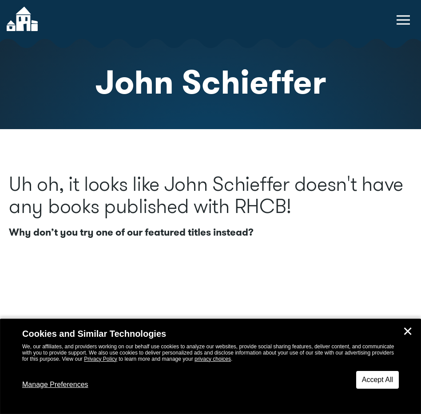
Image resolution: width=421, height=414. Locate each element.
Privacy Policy (100, 359)
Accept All (377, 379)
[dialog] (210, 366)
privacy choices (213, 359)
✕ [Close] (407, 331)
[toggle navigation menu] (403, 20)
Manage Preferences (55, 384)
